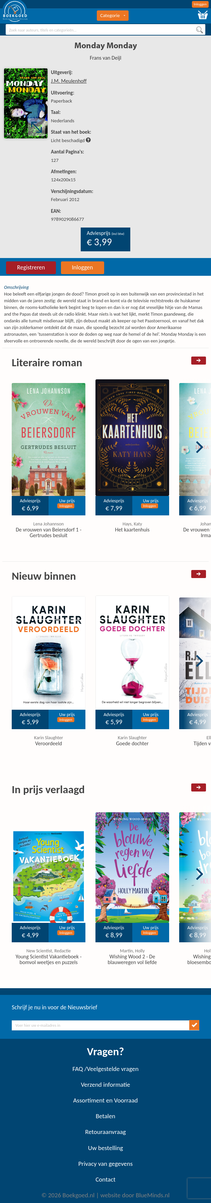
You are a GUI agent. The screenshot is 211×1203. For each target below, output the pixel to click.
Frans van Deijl (105, 58)
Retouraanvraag (105, 1132)
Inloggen (200, 4)
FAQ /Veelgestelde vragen (105, 1069)
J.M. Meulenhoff (69, 81)
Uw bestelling (105, 1148)
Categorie (112, 15)
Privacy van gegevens (105, 1163)
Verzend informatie (105, 1084)
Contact (105, 1179)
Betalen (106, 1116)
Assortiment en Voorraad (105, 1100)
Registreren (31, 267)
